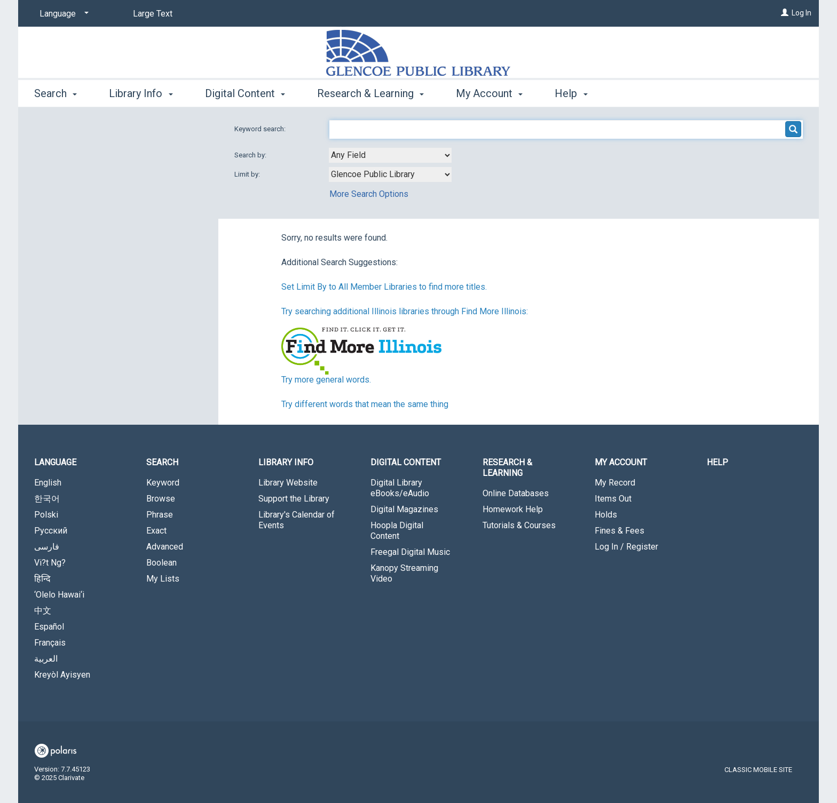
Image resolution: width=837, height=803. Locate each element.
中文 (42, 611)
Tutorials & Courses (519, 525)
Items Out (613, 499)
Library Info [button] (140, 93)
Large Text (152, 14)
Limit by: (248, 174)
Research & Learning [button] (370, 93)
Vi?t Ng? (50, 563)
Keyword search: (260, 129)
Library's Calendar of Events (296, 520)
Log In (801, 13)
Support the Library (293, 499)
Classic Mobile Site (758, 770)
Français (50, 643)
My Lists (162, 579)
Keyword (162, 483)
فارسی (46, 547)
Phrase (159, 515)
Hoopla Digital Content (396, 530)
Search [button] (55, 93)
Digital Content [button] (245, 93)
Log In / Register (626, 547)
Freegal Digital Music (410, 552)
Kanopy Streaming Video (404, 573)
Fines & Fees (619, 531)
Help (717, 462)
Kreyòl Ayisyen (62, 675)
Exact (156, 531)
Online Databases (516, 493)
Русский (50, 531)
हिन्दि (42, 579)
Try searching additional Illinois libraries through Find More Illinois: (404, 311)
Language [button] (55, 462)
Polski (46, 515)
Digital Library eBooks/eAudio (399, 488)
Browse (160, 499)
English (47, 483)
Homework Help (513, 509)
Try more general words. (326, 380)
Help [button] (571, 93)
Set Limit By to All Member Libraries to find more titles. (384, 287)
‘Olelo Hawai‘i (59, 595)
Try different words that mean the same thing (364, 404)
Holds (606, 515)
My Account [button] (489, 93)
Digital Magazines (404, 509)
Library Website (288, 483)
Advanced (164, 547)
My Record (615, 483)
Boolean (161, 563)
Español (49, 627)
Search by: (251, 155)
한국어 (47, 499)
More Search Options (368, 194)
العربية (46, 659)
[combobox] (390, 155)
